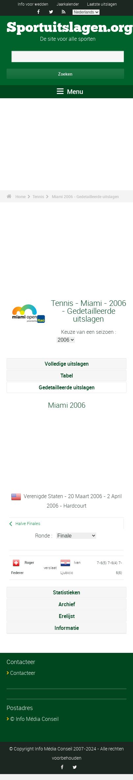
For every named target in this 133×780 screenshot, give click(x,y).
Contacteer (22, 673)
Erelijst (67, 616)
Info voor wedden (33, 4)
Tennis (38, 196)
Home (20, 196)
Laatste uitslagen (102, 4)
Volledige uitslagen (67, 363)
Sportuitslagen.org (70, 28)
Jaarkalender (67, 4)
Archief (66, 604)
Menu (70, 91)
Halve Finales (27, 523)
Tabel (66, 375)
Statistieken (66, 592)
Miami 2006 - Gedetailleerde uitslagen (85, 196)
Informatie (67, 627)
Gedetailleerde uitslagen (67, 387)
